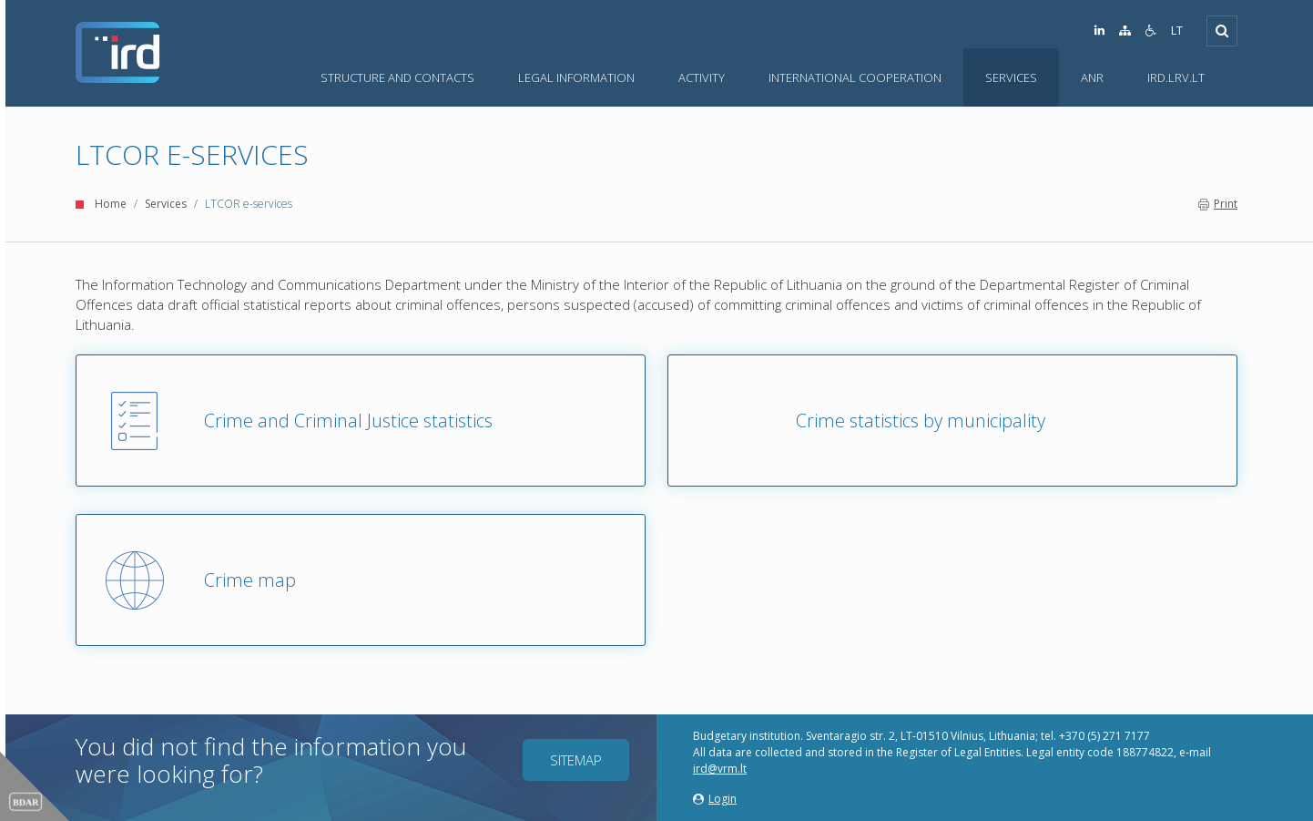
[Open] (1221, 30)
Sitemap (576, 760)
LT (1177, 30)
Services (166, 203)
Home (111, 203)
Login (715, 798)
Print (1217, 203)
